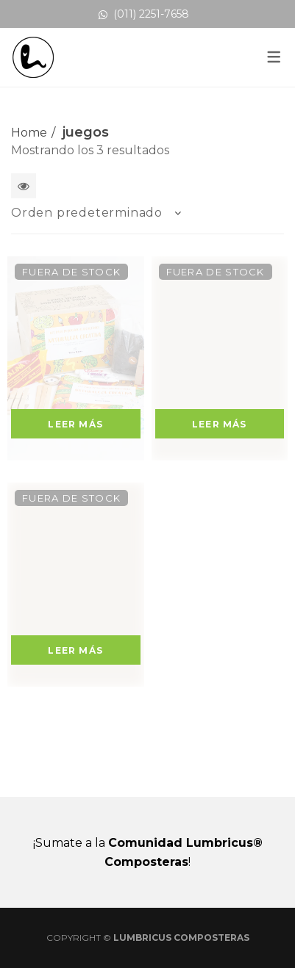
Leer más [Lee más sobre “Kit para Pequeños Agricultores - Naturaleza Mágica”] (219, 424)
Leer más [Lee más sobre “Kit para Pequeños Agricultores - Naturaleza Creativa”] (75, 424)
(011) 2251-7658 (144, 14)
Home (29, 133)
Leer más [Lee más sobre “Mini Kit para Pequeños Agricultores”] (75, 650)
